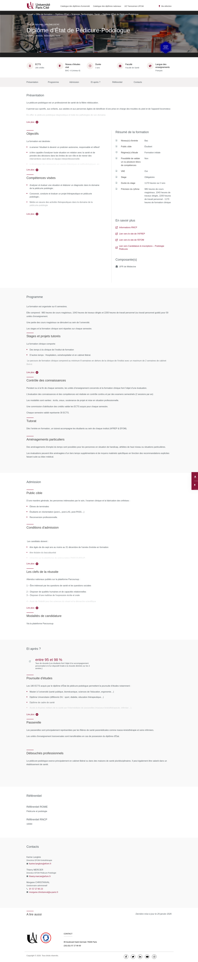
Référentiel (117, 82)
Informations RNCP (126, 227)
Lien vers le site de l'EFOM (130, 240)
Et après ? (95, 82)
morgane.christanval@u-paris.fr (43, 892)
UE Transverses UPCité (134, 6)
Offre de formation (44, 14)
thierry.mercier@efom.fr (40, 876)
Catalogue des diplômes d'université (75, 6)
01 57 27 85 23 (36, 888)
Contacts (138, 82)
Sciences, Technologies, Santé (85, 14)
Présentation (32, 82)
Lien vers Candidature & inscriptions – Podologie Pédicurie (140, 247)
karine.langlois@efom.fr (40, 863)
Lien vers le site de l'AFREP (130, 234)
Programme (53, 82)
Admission (74, 82)
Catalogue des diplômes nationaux (107, 6)
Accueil (30, 14)
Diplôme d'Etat (62, 14)
